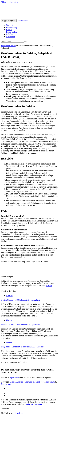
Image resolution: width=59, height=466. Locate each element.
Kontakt (36, 382)
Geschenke (10, 36)
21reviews (18, 413)
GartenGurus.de (16, 382)
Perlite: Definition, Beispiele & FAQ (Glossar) (20, 324)
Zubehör (9, 34)
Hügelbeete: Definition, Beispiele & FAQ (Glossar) (22, 347)
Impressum (50, 382)
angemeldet (14, 377)
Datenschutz (6, 384)
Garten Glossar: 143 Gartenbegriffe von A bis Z (20, 300)
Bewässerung (11, 27)
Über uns (28, 382)
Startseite (10, 25)
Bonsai (9, 30)
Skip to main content (9, 2)
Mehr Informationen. (34, 404)
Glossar (12, 46)
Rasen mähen (11, 32)
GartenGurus (22, 20)
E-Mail (49, 285)
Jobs (42, 382)
